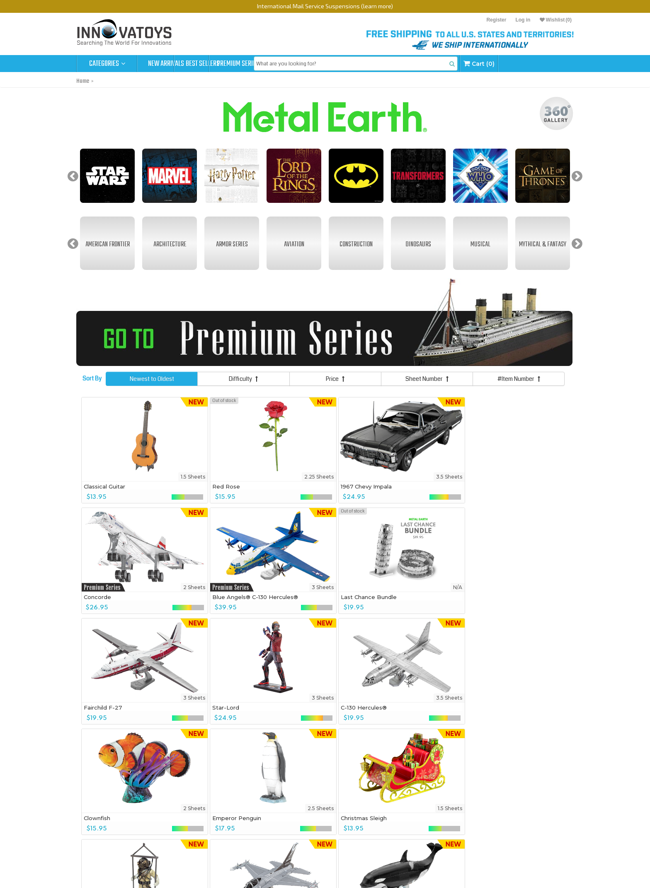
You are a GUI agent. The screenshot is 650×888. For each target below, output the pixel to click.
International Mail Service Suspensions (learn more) (325, 6)
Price (335, 378)
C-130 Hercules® (396, 596)
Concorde (386, 485)
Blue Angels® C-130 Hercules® (512, 485)
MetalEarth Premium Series (181, 832)
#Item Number (518, 378)
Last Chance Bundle (112, 596)
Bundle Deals (162, 851)
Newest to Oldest (152, 378)
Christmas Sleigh (203, 706)
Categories (107, 64)
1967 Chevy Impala (301, 485)
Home (82, 81)
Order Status (95, 824)
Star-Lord (289, 596)
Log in (522, 20)
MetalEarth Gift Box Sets (178, 841)
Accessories (162, 860)
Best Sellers (228, 64)
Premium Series (288, 64)
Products (160, 806)
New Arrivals (167, 64)
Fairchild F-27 (199, 596)
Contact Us (93, 842)
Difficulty (243, 378)
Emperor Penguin (108, 706)
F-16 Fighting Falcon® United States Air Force (413, 710)
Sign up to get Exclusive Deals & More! (169, 784)
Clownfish (482, 596)
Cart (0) (545, 63)
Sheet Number (427, 378)
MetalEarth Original (171, 823)
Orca (475, 706)
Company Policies (102, 833)
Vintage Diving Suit (302, 706)
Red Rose (194, 485)
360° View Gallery (101, 815)
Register (496, 20)
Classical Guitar (104, 485)
